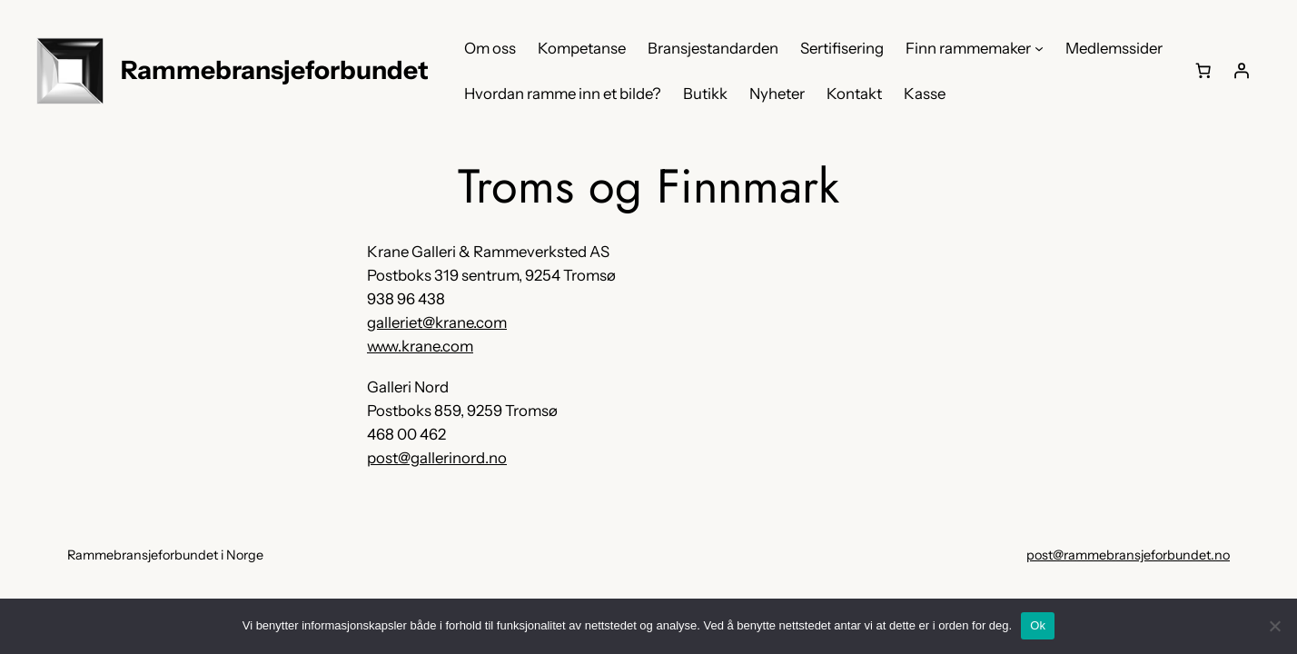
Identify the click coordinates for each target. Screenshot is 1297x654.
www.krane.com (420, 346)
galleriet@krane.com (437, 322)
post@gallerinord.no (437, 458)
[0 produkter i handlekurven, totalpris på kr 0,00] (1203, 71)
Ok (1037, 625)
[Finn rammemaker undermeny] (1039, 48)
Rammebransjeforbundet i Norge (165, 555)
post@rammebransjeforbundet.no (1128, 555)
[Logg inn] (1242, 71)
